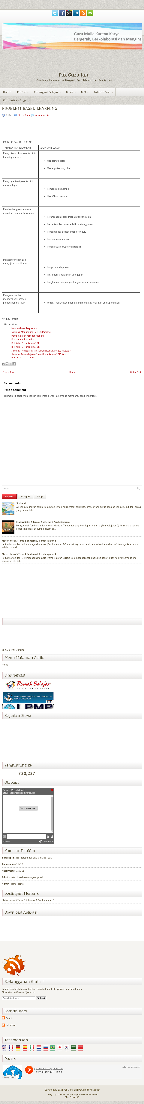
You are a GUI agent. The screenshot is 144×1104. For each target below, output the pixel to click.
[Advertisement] (30, 591)
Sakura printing (10, 857)
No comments (42, 115)
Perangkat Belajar (48, 91)
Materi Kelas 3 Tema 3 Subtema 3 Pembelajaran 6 (28, 898)
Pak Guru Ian (73, 75)
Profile (24, 91)
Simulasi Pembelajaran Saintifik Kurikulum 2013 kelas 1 (40, 354)
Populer (9, 496)
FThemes (60, 1094)
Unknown (11, 1025)
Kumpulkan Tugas (15, 100)
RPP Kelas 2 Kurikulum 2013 (25, 347)
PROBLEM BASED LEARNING (29, 108)
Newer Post (9, 372)
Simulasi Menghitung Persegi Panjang (31, 332)
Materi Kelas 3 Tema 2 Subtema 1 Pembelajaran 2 (43, 522)
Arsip (40, 496)
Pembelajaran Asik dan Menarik (27, 335)
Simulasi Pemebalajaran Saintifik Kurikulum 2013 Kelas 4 (41, 350)
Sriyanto (77, 1094)
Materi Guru (24, 115)
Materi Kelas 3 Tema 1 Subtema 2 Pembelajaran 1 (29, 554)
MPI (86, 91)
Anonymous (8, 864)
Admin (5, 877)
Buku (72, 91)
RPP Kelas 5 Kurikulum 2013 (25, 343)
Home (7, 92)
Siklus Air (21, 503)
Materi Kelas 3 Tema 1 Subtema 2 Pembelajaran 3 (29, 540)
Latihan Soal (105, 91)
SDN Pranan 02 (72, 1097)
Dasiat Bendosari (90, 1094)
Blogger (95, 1089)
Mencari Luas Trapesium (24, 328)
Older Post (135, 372)
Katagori (25, 496)
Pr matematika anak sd (23, 339)
